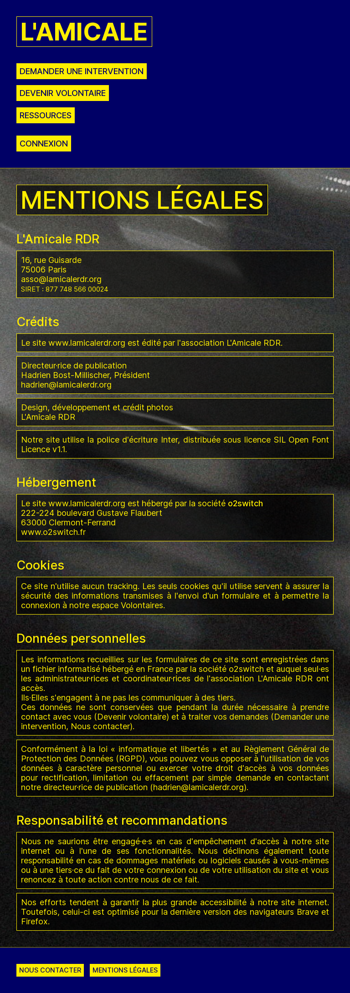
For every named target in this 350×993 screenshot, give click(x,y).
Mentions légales (125, 970)
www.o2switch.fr (53, 532)
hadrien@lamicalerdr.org (66, 384)
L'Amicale (84, 31)
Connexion (44, 143)
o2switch (246, 669)
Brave (308, 912)
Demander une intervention (82, 71)
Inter (169, 439)
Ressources (46, 115)
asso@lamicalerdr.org (61, 279)
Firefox (34, 921)
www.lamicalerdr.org (86, 343)
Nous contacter (100, 726)
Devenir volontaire (63, 93)
